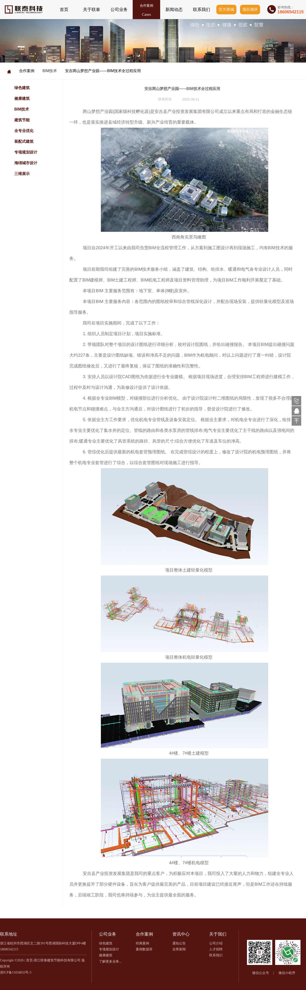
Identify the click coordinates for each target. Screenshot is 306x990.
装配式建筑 (23, 141)
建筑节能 (22, 120)
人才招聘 (216, 949)
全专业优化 (23, 131)
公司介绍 (216, 943)
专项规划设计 (25, 152)
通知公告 (179, 943)
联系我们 (201, 9)
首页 (64, 9)
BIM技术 (50, 71)
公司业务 (119, 9)
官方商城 (226, 9)
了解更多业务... (110, 961)
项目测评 (250, 9)
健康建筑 (22, 98)
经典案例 (142, 943)
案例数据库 (144, 949)
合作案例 (146, 5)
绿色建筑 (22, 88)
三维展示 (22, 174)
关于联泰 (91, 9)
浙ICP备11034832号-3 (15, 972)
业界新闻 (179, 949)
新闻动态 (174, 9)
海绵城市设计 (25, 163)
